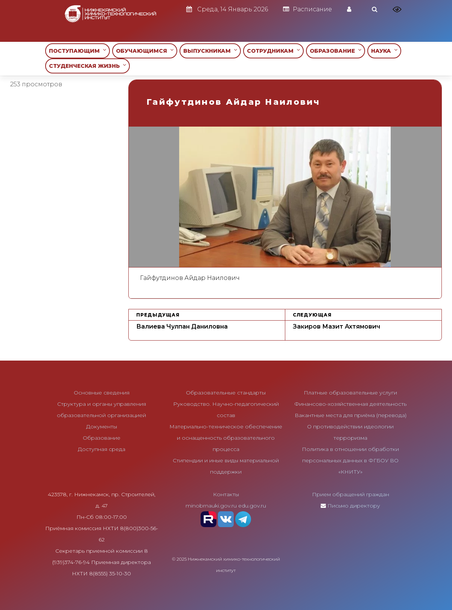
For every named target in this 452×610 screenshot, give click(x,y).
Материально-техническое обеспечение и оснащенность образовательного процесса (225, 438)
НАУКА (384, 50)
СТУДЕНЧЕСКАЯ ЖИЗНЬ (87, 65)
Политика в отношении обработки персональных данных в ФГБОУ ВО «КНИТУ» (350, 460)
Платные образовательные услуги (350, 392)
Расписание (307, 9)
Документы (101, 426)
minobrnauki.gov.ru (211, 505)
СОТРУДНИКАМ (273, 50)
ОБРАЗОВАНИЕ (335, 50)
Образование (101, 437)
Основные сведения (101, 392)
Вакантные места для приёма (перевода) (350, 415)
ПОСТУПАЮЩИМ (77, 50)
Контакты (226, 494)
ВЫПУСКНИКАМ (210, 50)
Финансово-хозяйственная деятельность (350, 404)
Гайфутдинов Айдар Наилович (190, 277)
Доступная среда (101, 449)
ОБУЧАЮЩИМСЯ (144, 50)
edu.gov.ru (252, 505)
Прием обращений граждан (350, 494)
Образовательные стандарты (226, 392)
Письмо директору (353, 505)
